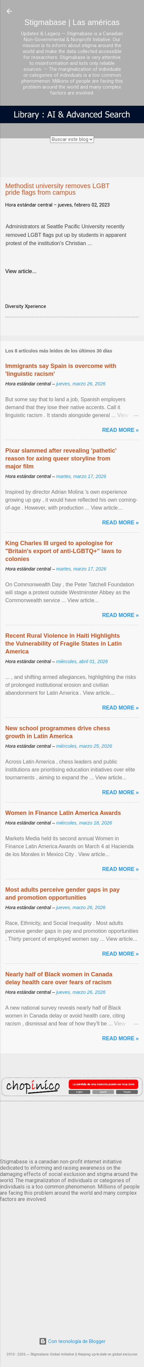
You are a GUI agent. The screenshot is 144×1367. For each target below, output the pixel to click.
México (72, 1128)
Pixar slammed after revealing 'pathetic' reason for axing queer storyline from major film (61, 458)
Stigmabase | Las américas (72, 22)
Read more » (120, 430)
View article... (21, 271)
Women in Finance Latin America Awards (63, 813)
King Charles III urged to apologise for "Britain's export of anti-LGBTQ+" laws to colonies (63, 551)
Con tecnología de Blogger (72, 1341)
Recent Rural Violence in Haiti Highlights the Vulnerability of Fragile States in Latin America (63, 643)
